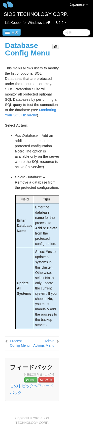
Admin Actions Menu (43, 343)
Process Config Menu (20, 343)
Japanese (78, 4)
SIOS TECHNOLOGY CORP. (36, 14)
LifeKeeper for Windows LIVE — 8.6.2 (35, 23)
